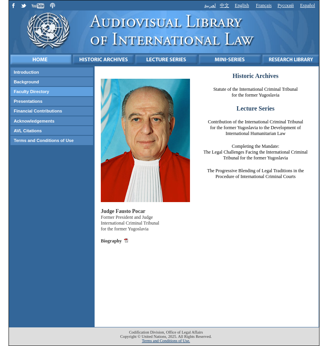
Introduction (26, 72)
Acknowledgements (34, 121)
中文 (224, 5)
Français (264, 5)
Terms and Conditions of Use (44, 140)
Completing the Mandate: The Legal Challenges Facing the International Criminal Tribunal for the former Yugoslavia (256, 152)
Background (26, 82)
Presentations (28, 101)
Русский (286, 5)
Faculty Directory (31, 91)
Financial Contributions (38, 111)
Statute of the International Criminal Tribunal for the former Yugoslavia (255, 92)
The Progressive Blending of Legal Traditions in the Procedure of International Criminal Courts (255, 173)
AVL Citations (27, 130)
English (242, 5)
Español (307, 5)
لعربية (210, 5)
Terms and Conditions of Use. (166, 341)
